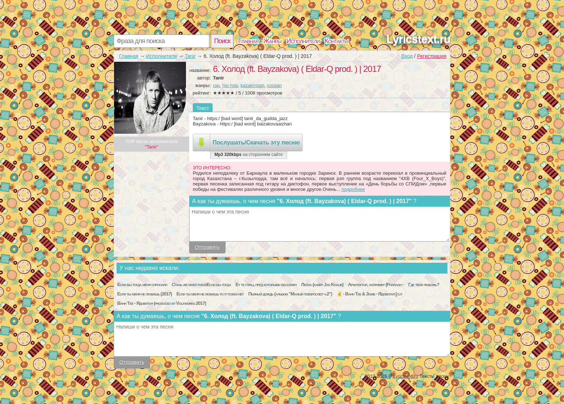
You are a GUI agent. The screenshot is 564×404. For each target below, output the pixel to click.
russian (274, 85)
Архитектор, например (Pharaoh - (376, 284)
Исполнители (302, 41)
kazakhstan (252, 85)
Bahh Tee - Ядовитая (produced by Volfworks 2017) (161, 303)
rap (216, 85)
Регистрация (431, 56)
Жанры (272, 41)
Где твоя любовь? (423, 284)
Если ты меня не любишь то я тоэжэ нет (210, 294)
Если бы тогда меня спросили (142, 284)
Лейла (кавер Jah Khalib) (322, 284)
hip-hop (230, 85)
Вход (407, 56)
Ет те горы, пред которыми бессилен (266, 284)
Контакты (336, 41)
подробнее (353, 189)
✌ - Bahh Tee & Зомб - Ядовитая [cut (369, 294)
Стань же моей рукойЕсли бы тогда (201, 284)
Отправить (207, 247)
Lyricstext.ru (418, 38)
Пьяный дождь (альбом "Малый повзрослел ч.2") (290, 294)
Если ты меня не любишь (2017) (144, 294)
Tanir (190, 56)
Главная (248, 41)
